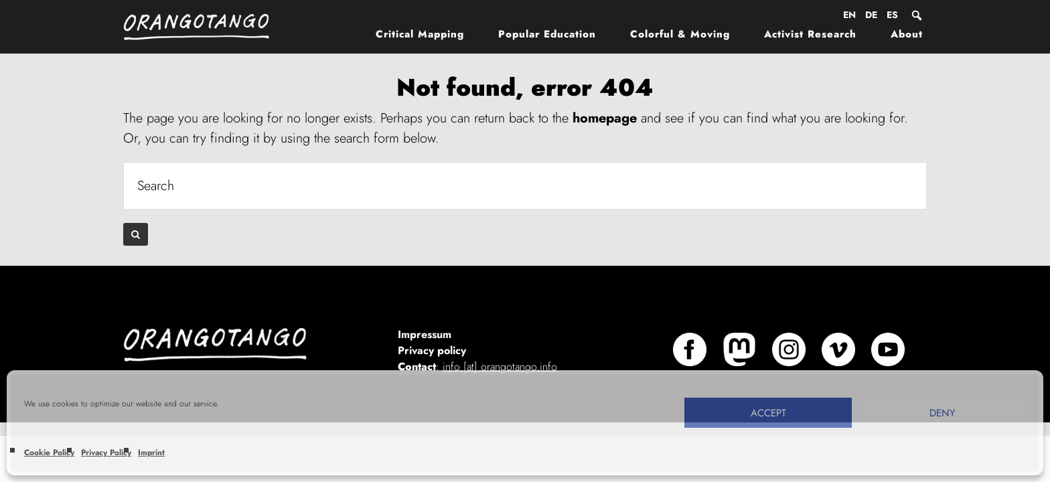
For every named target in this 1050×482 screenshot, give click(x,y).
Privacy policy (432, 350)
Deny (942, 413)
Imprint (151, 453)
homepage (605, 118)
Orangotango (203, 26)
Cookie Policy (49, 453)
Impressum (424, 334)
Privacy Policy (106, 453)
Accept (768, 413)
